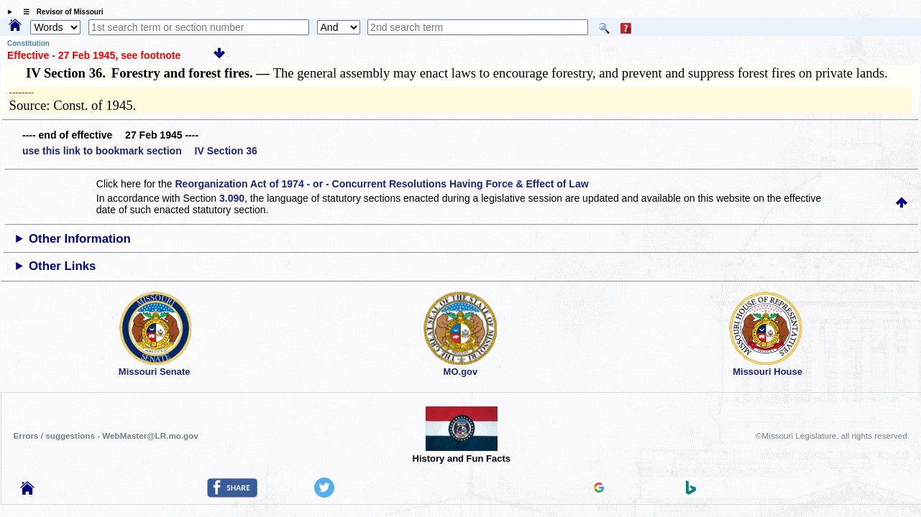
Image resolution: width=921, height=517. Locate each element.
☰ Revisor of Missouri (60, 12)
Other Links (62, 266)
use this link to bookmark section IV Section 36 (139, 151)
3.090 (231, 198)
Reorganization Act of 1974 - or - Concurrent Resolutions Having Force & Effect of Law (381, 184)
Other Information (80, 239)
